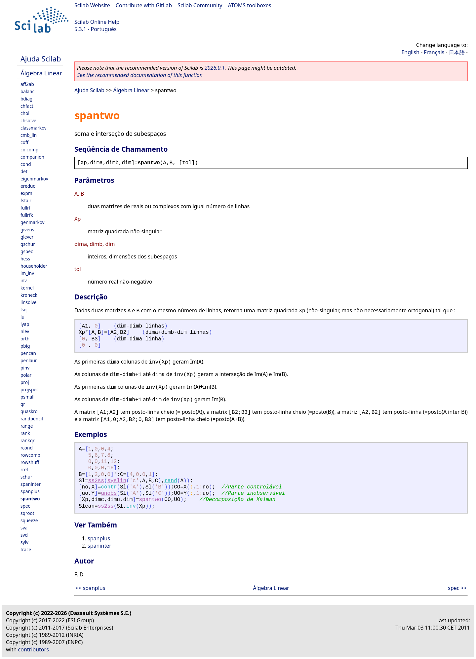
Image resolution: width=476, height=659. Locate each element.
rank (25, 433)
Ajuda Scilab (40, 58)
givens (27, 229)
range (26, 426)
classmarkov (33, 128)
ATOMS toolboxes (249, 5)
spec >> (457, 588)
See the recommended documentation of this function (140, 75)
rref (24, 469)
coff (24, 142)
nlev (24, 331)
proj (24, 382)
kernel (27, 288)
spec (25, 506)
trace (25, 549)
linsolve (28, 302)
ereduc (27, 186)
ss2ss (96, 481)
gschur (27, 244)
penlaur (28, 360)
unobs (109, 493)
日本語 (457, 52)
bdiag (26, 99)
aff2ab (27, 84)
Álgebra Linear (41, 73)
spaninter (30, 484)
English (410, 52)
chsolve (28, 120)
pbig (25, 346)
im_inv (27, 273)
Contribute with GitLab (144, 5)
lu (22, 317)
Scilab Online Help (96, 21)
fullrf (25, 208)
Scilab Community (200, 5)
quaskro (29, 411)
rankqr (27, 440)
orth (24, 338)
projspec (29, 389)
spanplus (30, 491)
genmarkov (32, 222)
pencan (28, 353)
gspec (26, 251)
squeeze (29, 520)
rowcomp (30, 455)
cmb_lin (28, 135)
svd (24, 535)
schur (26, 477)
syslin (116, 481)
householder (33, 266)
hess (25, 258)
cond (25, 164)
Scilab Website (92, 5)
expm (26, 193)
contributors (33, 649)
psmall (27, 397)
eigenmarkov (34, 178)
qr (22, 404)
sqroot (27, 513)
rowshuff (29, 462)
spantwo (30, 498)
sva (23, 527)
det (23, 171)
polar (25, 375)
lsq (23, 309)
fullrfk (26, 215)
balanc (27, 91)
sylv (24, 542)
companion (32, 157)
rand (170, 481)
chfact (26, 106)
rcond (26, 448)
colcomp (29, 149)
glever (26, 237)
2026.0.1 (215, 67)
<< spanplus (90, 588)
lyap (24, 324)
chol (24, 113)
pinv (24, 368)
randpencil (31, 418)
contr (109, 487)
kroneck (28, 295)
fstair (25, 200)
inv (23, 280)
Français (434, 52)
